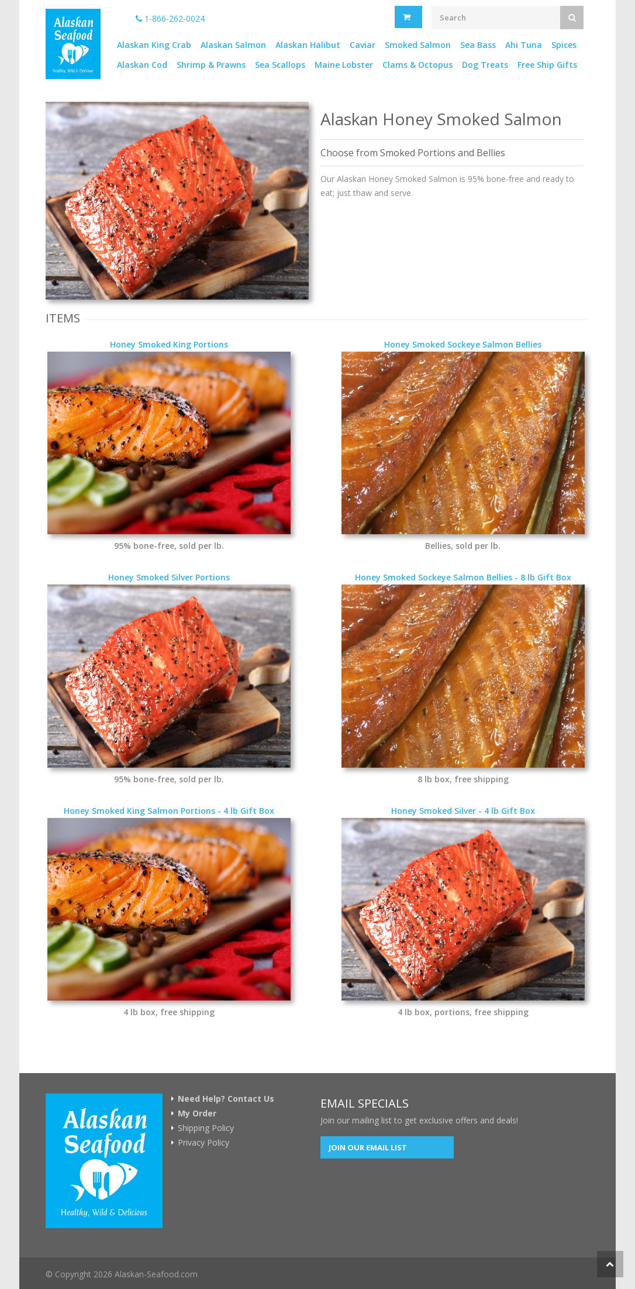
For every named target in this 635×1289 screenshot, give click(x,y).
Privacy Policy (203, 1142)
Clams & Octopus (417, 64)
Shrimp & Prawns (211, 64)
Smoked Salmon (418, 44)
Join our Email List (368, 1147)
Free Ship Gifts (547, 64)
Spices (564, 44)
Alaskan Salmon (233, 44)
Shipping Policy (206, 1128)
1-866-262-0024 (170, 18)
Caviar (362, 44)
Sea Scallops (280, 64)
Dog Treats (485, 64)
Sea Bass (478, 44)
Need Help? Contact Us (226, 1099)
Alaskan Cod (142, 64)
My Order (197, 1113)
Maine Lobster (344, 64)
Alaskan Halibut (307, 44)
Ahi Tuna (523, 44)
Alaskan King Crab (154, 44)
